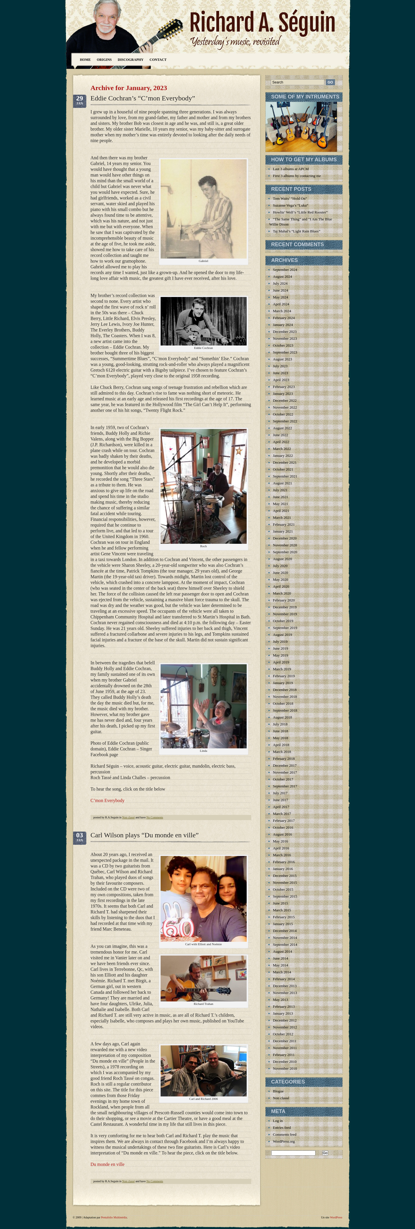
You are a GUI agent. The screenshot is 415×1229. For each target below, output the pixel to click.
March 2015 (282, 910)
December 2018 (285, 690)
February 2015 (284, 917)
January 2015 (283, 924)
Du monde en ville (108, 1164)
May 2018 (280, 738)
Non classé (128, 817)
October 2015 (283, 889)
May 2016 (280, 841)
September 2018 (285, 710)
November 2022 (285, 407)
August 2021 (282, 483)
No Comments (155, 817)
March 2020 (282, 593)
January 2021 (283, 531)
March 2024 (282, 311)
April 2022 (281, 442)
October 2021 (283, 469)
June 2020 (280, 572)
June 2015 (280, 903)
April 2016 (281, 848)
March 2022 (282, 448)
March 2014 (282, 972)
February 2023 (284, 387)
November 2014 (285, 937)
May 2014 (280, 965)
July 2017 (280, 793)
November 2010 (285, 1068)
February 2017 (284, 820)
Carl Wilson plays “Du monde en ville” (145, 835)
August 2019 (282, 634)
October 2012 (283, 1034)
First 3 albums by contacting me (297, 176)
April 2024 (281, 304)
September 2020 (285, 552)
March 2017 (282, 813)
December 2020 (285, 538)
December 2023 (285, 331)
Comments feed (285, 1134)
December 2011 (285, 1041)
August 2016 (282, 834)
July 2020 (280, 566)
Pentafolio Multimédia (114, 1217)
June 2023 (280, 373)
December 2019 (285, 607)
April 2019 (281, 662)
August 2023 (282, 359)
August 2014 (282, 951)
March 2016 (282, 855)
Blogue (278, 1091)
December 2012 (285, 1020)
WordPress (336, 1217)
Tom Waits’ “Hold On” (290, 198)
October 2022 (283, 414)
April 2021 (281, 510)
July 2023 (280, 366)
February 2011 (284, 1055)
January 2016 (283, 869)
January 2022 (283, 455)
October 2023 (283, 345)
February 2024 (284, 318)
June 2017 (280, 800)
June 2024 (280, 290)
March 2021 (282, 517)
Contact (158, 60)
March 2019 (282, 669)
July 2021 (280, 490)
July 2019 (280, 641)
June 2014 (280, 958)
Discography (131, 60)
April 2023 (281, 380)
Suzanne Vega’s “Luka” (290, 205)
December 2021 (285, 462)
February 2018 (284, 758)
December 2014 (285, 931)
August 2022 (282, 428)
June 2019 (280, 648)
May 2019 (280, 655)
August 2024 (282, 276)
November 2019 (285, 614)
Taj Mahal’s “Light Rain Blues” (296, 231)
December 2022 (285, 400)
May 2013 (280, 999)
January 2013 (283, 1013)
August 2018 (282, 717)
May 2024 (280, 297)
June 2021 (280, 497)
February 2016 (284, 862)
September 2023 (285, 352)
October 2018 (283, 703)
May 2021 (280, 504)
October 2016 (283, 827)
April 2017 (281, 807)
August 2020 (282, 559)
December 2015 (285, 875)
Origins (104, 60)
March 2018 (282, 752)
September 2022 (285, 421)
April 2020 (281, 586)
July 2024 (280, 283)
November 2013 (285, 993)
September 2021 (285, 476)
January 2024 (283, 325)
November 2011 (285, 1048)
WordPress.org (284, 1141)
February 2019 (284, 676)
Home (85, 60)
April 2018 (281, 745)
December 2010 (285, 1061)
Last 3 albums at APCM (291, 169)
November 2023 (285, 338)
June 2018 (280, 731)
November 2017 (285, 772)
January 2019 (283, 683)
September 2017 (285, 786)
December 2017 (285, 765)
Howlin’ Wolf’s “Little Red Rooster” (300, 212)
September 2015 (285, 896)
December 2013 (285, 986)
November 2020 (285, 545)
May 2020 (280, 579)
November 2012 (285, 1027)
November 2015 (285, 882)
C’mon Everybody (108, 800)
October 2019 (283, 621)
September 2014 (285, 944)
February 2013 (284, 1006)
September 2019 (285, 628)
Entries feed (282, 1127)
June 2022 (280, 435)
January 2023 (283, 393)
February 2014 (284, 979)
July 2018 (280, 724)
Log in (278, 1121)
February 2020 (284, 600)
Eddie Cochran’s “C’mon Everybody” (143, 98)
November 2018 (285, 696)
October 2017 (283, 779)
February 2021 (284, 524)
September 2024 (285, 269)
